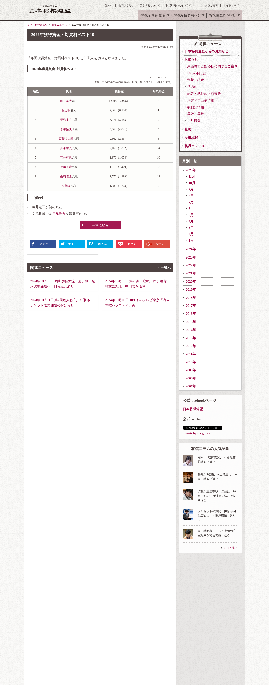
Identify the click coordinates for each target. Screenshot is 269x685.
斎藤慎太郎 (66, 138)
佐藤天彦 (66, 167)
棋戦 (188, 130)
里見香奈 (59, 213)
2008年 (191, 378)
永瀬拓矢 (66, 129)
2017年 (191, 305)
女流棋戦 (191, 138)
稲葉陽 (66, 186)
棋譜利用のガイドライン (180, 5)
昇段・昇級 (195, 114)
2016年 (191, 313)
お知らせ (191, 59)
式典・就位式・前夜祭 (204, 93)
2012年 (191, 346)
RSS (110, 5)
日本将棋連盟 (193, 409)
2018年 (191, 297)
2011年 (191, 354)
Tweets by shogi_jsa (196, 433)
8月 (191, 196)
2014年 (191, 330)
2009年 (191, 370)
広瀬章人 (66, 148)
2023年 (191, 257)
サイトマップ (231, 5)
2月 (191, 234)
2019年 (191, 289)
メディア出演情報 (200, 100)
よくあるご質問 (209, 5)
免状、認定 (195, 80)
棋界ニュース (195, 146)
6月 (191, 208)
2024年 (191, 249)
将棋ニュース (59, 24)
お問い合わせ (126, 5)
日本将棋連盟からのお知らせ (206, 51)
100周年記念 (196, 73)
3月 (191, 228)
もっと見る (230, 547)
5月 (191, 215)
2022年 (191, 265)
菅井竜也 (66, 157)
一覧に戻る (100, 225)
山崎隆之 (66, 176)
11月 (192, 176)
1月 (191, 240)
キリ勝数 (194, 120)
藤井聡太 (66, 100)
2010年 (191, 362)
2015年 (191, 322)
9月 (191, 189)
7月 (191, 202)
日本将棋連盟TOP (37, 24)
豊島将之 (66, 119)
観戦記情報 (195, 107)
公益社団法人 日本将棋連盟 (50, 9)
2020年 (191, 281)
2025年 (191, 170)
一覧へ (166, 268)
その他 (192, 86)
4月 (191, 221)
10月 (192, 183)
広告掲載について (150, 5)
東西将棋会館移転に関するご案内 (212, 66)
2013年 (191, 338)
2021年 (191, 273)
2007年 (191, 386)
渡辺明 (66, 110)
